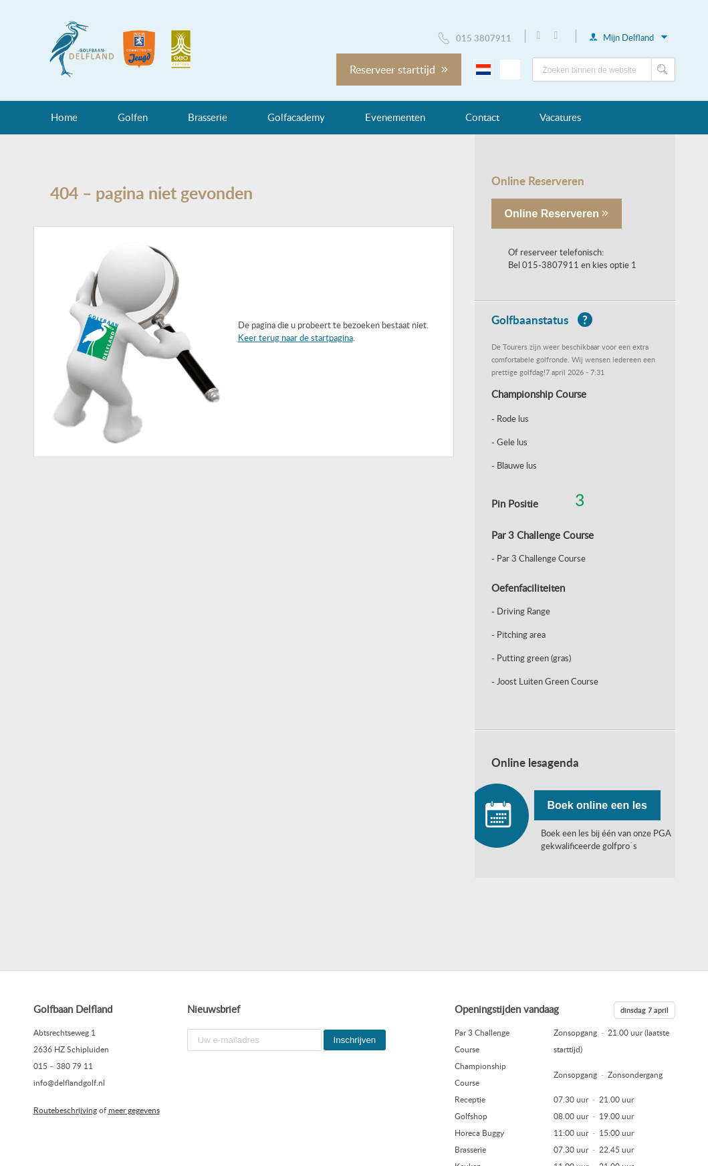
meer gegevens (134, 1109)
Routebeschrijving (65, 1109)
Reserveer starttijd (399, 69)
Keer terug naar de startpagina (295, 338)
